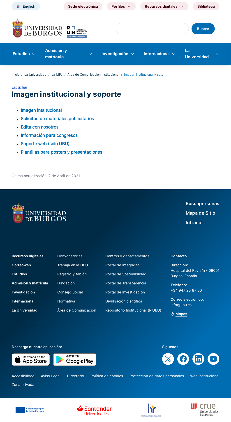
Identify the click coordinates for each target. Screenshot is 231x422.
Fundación (66, 283)
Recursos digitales (28, 256)
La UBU (56, 74)
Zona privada (23, 384)
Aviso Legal (50, 376)
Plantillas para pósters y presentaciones (61, 152)
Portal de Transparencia (125, 283)
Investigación (115, 53)
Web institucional (204, 376)
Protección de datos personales (156, 376)
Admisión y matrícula (56, 53)
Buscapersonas (202, 203)
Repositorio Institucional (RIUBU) (133, 310)
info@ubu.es (181, 304)
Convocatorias (69, 256)
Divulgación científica (123, 301)
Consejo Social (70, 292)
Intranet (194, 222)
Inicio (15, 74)
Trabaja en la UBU (72, 265)
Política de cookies (106, 376)
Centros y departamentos (127, 256)
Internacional (157, 53)
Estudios (21, 53)
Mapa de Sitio (200, 213)
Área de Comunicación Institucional (93, 74)
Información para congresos (49, 135)
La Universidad (197, 53)
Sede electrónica (83, 6)
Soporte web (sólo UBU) (45, 143)
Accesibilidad (23, 376)
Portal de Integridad (122, 265)
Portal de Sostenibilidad (125, 274)
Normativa (66, 301)
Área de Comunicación (76, 310)
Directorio (75, 376)
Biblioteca (206, 6)
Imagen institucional (41, 110)
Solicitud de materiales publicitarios (57, 118)
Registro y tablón (72, 274)
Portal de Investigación (125, 292)
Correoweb (21, 265)
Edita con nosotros (39, 127)
